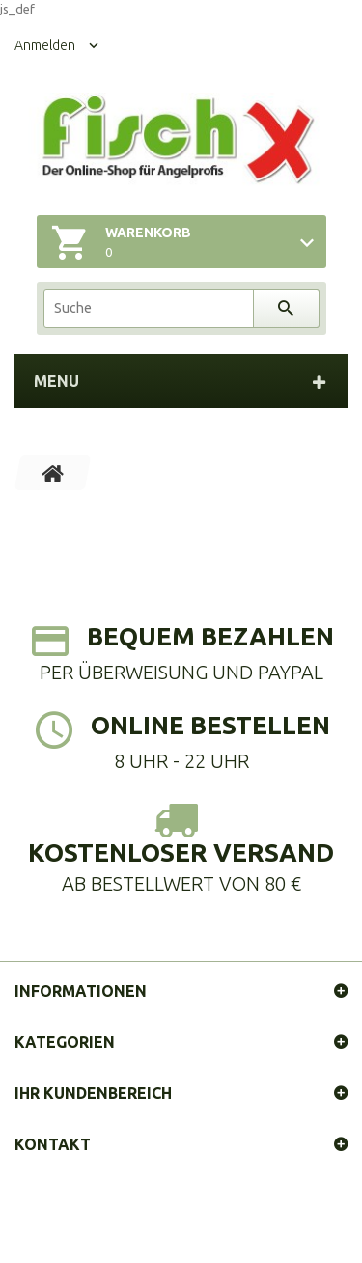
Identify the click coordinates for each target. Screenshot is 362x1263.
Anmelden (44, 45)
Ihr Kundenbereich (93, 1093)
